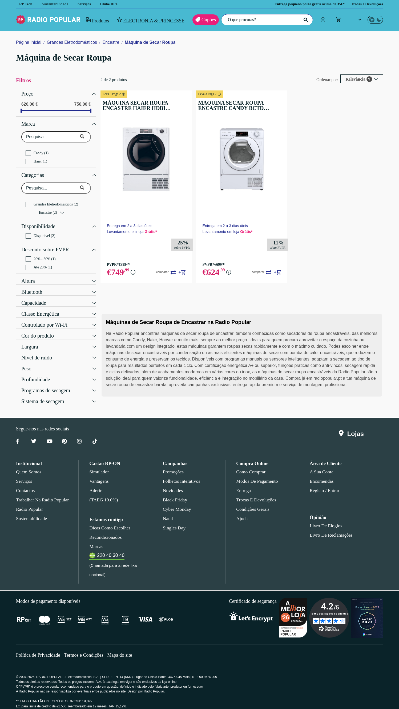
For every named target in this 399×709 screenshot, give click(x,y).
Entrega (243, 484)
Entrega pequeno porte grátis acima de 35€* (302, 4)
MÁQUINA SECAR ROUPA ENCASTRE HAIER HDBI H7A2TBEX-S (153, 105)
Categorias (33, 171)
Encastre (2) (44, 208)
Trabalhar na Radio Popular (41, 493)
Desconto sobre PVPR (45, 243)
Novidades (173, 484)
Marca (28, 122)
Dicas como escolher (108, 521)
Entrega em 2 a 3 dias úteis (138, 222)
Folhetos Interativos (181, 474)
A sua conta (321, 465)
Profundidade (36, 372)
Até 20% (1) (39, 260)
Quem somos (28, 465)
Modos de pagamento (256, 474)
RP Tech (26, 4)
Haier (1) (36, 158)
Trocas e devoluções (255, 493)
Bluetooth (32, 284)
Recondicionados (104, 530)
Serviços (88, 4)
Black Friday (174, 493)
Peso (26, 361)
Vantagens (99, 474)
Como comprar (250, 465)
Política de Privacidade (39, 639)
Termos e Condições (86, 639)
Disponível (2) (40, 230)
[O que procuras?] (265, 19)
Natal (168, 512)
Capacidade (35, 295)
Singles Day (173, 521)
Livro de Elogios (324, 519)
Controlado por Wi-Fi (44, 317)
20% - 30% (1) (41, 252)
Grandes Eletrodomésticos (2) (54, 200)
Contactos (26, 484)
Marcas (96, 540)
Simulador (98, 465)
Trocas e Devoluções (365, 4)
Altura (28, 273)
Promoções (173, 465)
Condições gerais (252, 502)
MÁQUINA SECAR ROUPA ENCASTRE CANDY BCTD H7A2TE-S (245, 105)
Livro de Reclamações (330, 528)
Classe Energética (41, 306)
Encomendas (321, 474)
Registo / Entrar (325, 484)
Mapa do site (123, 639)
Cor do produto (38, 328)
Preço (27, 93)
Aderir (95, 484)
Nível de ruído (36, 350)
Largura (30, 339)
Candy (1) (37, 150)
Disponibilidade (38, 221)
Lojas (352, 427)
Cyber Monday (176, 502)
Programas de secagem (47, 383)
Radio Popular (28, 502)
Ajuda (241, 512)
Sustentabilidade (57, 4)
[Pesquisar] (305, 20)
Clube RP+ (113, 4)
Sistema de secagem (44, 394)
